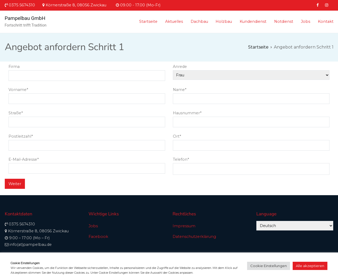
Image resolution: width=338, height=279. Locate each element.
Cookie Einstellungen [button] (268, 266)
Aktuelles (174, 21)
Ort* (251, 141)
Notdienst (283, 21)
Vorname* (86, 94)
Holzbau (224, 21)
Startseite (148, 21)
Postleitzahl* (86, 141)
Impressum (184, 226)
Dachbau (199, 21)
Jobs (305, 21)
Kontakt (325, 21)
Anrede (251, 70)
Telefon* (251, 164)
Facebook (98, 236)
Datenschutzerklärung (194, 236)
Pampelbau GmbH (25, 18)
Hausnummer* (251, 117)
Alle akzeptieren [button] (310, 266)
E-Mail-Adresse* (86, 164)
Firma (86, 71)
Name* (251, 94)
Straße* (86, 117)
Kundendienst (253, 21)
